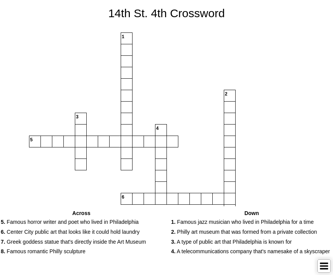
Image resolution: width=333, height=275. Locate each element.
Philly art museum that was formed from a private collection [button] (244, 232)
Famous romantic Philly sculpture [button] (43, 251)
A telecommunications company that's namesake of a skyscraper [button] (250, 251)
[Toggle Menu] (324, 266)
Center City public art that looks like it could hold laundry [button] (70, 232)
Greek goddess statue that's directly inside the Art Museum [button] (73, 242)
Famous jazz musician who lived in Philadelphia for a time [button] (242, 222)
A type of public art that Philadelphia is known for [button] (231, 242)
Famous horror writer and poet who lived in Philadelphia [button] (70, 222)
